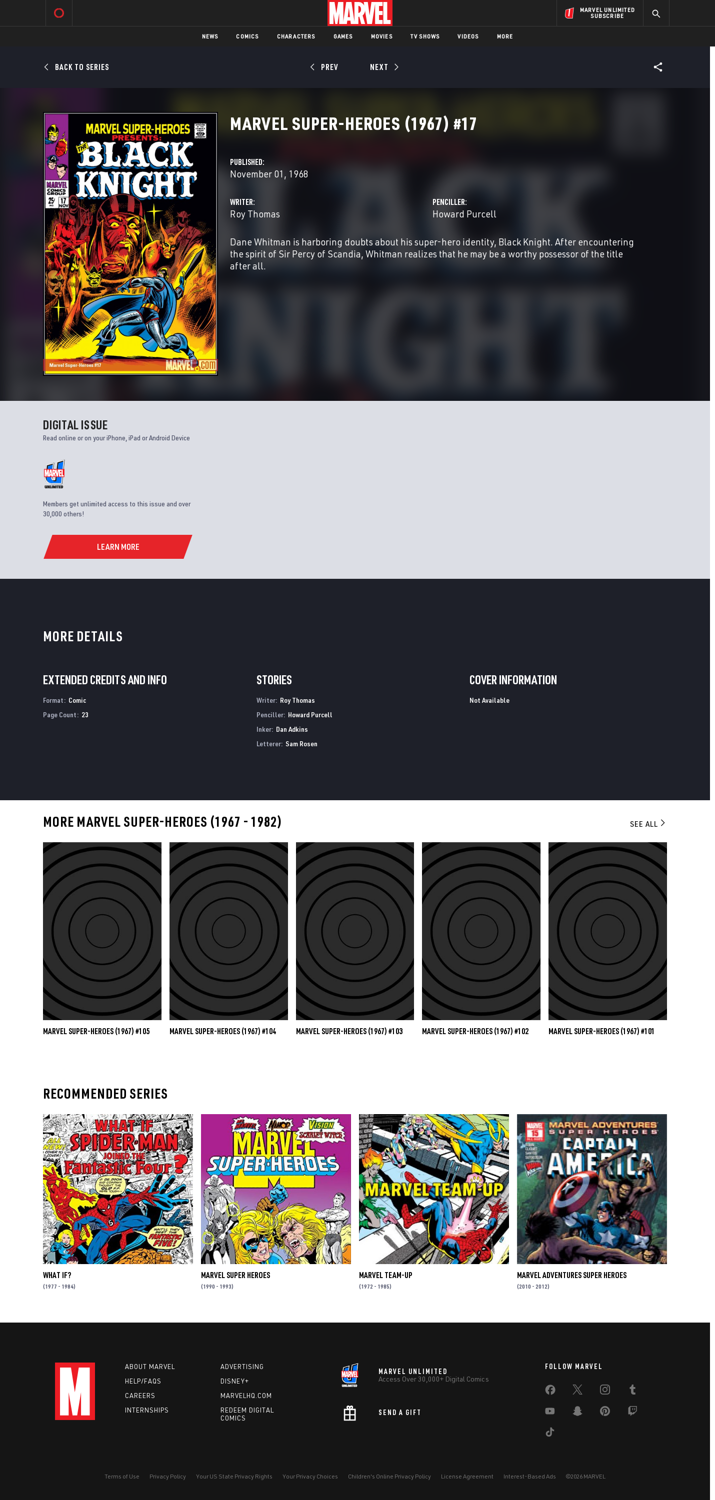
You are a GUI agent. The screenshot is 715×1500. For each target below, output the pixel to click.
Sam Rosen (302, 743)
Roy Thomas (255, 213)
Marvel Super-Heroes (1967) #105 (96, 1031)
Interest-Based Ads (530, 1476)
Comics (247, 36)
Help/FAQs (143, 1381)
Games (343, 36)
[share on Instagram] (605, 1392)
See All (648, 824)
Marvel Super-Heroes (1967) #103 (349, 1031)
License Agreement (467, 1476)
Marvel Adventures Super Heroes (571, 1275)
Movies (381, 36)
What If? (57, 1275)
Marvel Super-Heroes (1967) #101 (601, 1031)
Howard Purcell (464, 213)
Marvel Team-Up (385, 1275)
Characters (296, 36)
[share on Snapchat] (577, 1413)
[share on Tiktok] (550, 1434)
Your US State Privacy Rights (234, 1476)
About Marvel (150, 1367)
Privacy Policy (168, 1476)
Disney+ (234, 1381)
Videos (468, 36)
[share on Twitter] (577, 1392)
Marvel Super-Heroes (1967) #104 (223, 1031)
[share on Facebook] (550, 1392)
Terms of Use (122, 1476)
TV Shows (425, 36)
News (210, 36)
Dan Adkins (292, 729)
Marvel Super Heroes (235, 1275)
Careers (140, 1396)
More (505, 36)
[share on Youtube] (550, 1413)
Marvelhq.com (246, 1396)
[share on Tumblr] (633, 1392)
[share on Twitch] (633, 1413)
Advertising (242, 1367)
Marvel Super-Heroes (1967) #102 (475, 1031)
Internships (147, 1410)
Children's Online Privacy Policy (389, 1476)
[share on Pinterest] (605, 1413)
